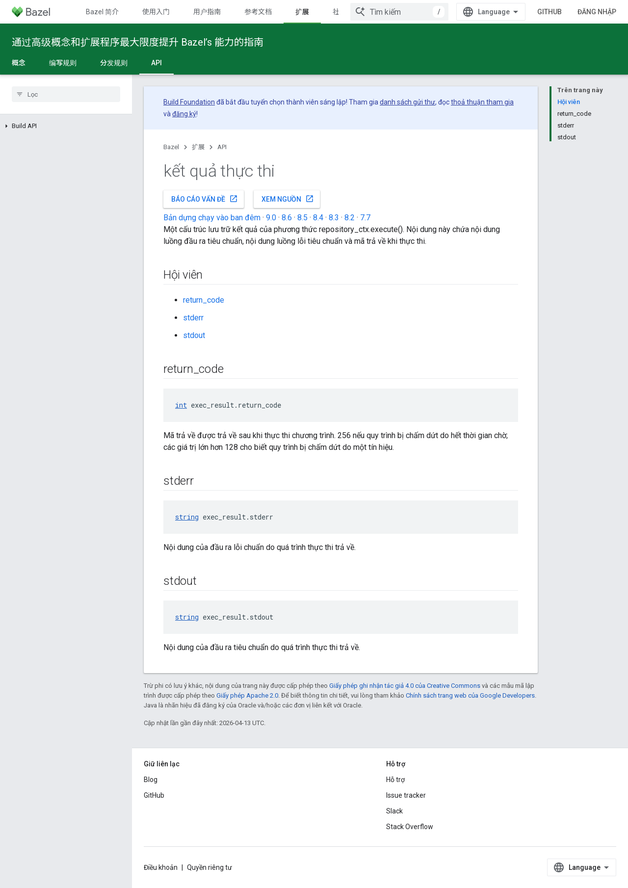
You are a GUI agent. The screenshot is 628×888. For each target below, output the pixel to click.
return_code (203, 300)
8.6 (287, 217)
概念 (19, 63)
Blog (150, 780)
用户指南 (207, 12)
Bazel (171, 147)
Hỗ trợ (395, 780)
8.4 (318, 217)
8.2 (349, 217)
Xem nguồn (288, 198)
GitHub (549, 12)
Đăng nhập (596, 12)
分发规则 (114, 63)
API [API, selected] (156, 63)
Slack (394, 811)
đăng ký (184, 114)
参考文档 (258, 12)
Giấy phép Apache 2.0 (247, 695)
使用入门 (156, 12)
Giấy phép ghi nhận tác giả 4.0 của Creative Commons (404, 685)
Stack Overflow (409, 827)
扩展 (198, 147)
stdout (194, 335)
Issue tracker (406, 795)
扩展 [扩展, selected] (302, 12)
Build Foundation (189, 102)
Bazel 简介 (102, 12)
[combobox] (399, 12)
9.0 (271, 217)
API (222, 147)
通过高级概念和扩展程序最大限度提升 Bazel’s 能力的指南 (137, 42)
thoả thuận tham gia (482, 102)
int (181, 405)
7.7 (365, 217)
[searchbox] (66, 94)
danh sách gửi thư (407, 102)
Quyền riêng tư (209, 867)
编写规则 (63, 63)
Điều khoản (161, 867)
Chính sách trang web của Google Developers (470, 695)
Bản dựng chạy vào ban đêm (212, 217)
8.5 (302, 217)
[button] (66, 126)
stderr (193, 317)
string (187, 517)
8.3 (334, 217)
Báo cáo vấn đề (204, 198)
